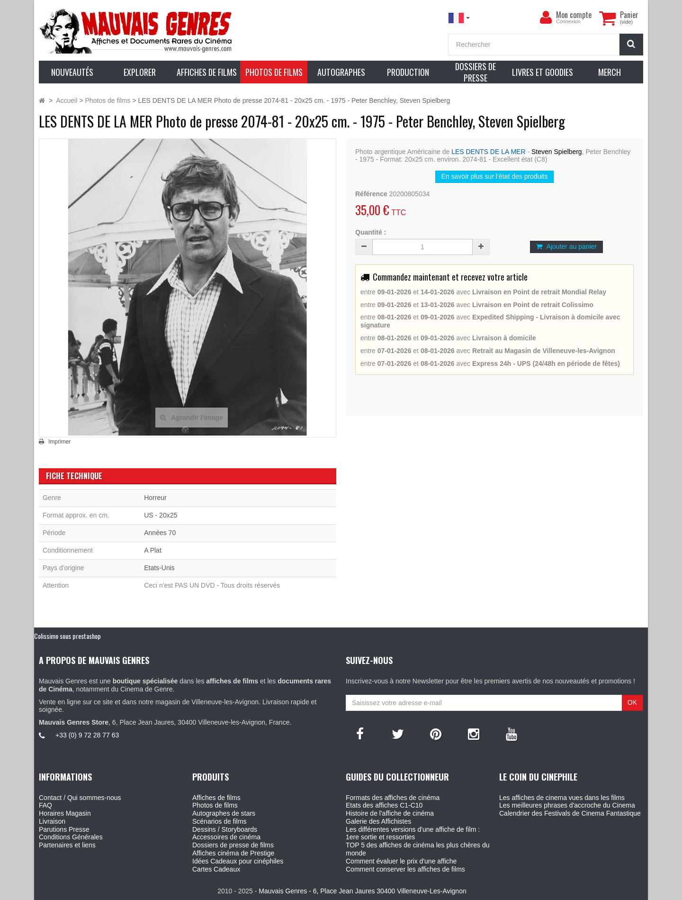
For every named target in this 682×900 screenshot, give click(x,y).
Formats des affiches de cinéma (393, 797)
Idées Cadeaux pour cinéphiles (237, 861)
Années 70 (160, 532)
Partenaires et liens (67, 845)
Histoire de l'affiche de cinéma (390, 813)
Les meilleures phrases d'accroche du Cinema (567, 805)
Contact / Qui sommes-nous (80, 797)
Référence (371, 194)
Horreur (155, 497)
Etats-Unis (159, 568)
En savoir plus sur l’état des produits (494, 176)
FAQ (45, 805)
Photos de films (215, 805)
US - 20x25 (160, 515)
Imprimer (59, 441)
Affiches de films (216, 797)
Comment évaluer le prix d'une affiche (401, 861)
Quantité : (370, 232)
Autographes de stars (223, 813)
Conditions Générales (71, 837)
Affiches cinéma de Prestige (233, 853)
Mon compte (574, 14)
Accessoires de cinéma (226, 837)
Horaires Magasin (65, 813)
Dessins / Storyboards (224, 829)
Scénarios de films (219, 821)
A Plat (153, 550)
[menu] (545, 17)
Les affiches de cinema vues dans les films (562, 797)
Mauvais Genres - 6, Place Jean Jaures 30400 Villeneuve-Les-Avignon (362, 891)
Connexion (568, 21)
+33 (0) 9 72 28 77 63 (87, 735)
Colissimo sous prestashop (67, 636)
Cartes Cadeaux (216, 869)
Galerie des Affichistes (378, 821)
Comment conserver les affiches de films (405, 869)
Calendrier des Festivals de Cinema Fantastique (570, 813)
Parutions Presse (64, 829)
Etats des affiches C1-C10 (384, 805)
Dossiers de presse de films (233, 845)
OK (632, 702)
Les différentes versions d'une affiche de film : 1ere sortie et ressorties (413, 833)
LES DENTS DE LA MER (488, 151)
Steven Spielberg (556, 151)
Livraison (52, 821)
